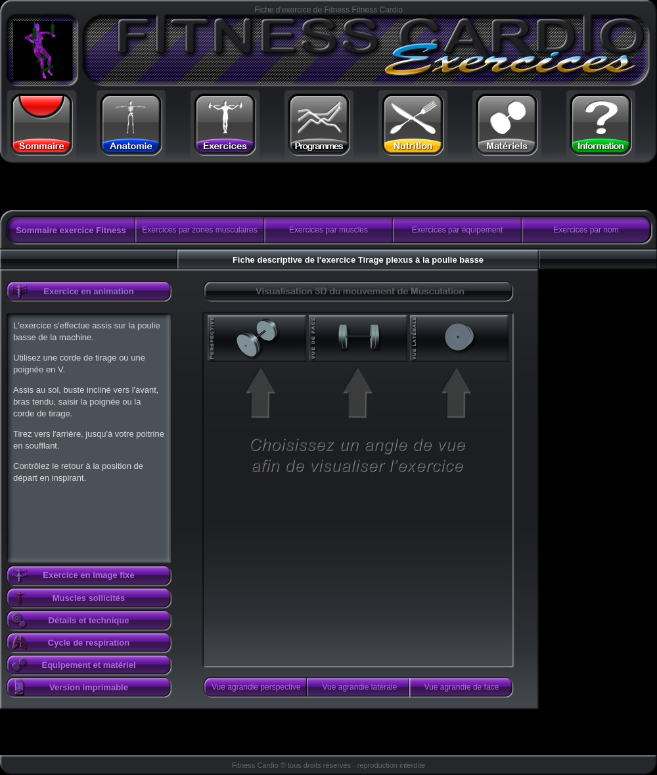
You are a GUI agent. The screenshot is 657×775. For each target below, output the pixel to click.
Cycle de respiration (88, 643)
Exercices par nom (585, 229)
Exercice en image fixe (88, 575)
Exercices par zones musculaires (199, 229)
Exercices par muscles (328, 229)
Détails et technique (89, 620)
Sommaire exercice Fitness (71, 230)
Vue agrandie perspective (256, 687)
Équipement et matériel (88, 665)
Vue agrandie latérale (360, 687)
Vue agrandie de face (461, 687)
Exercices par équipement (457, 229)
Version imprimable (88, 687)
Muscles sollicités (89, 598)
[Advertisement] (166, 187)
